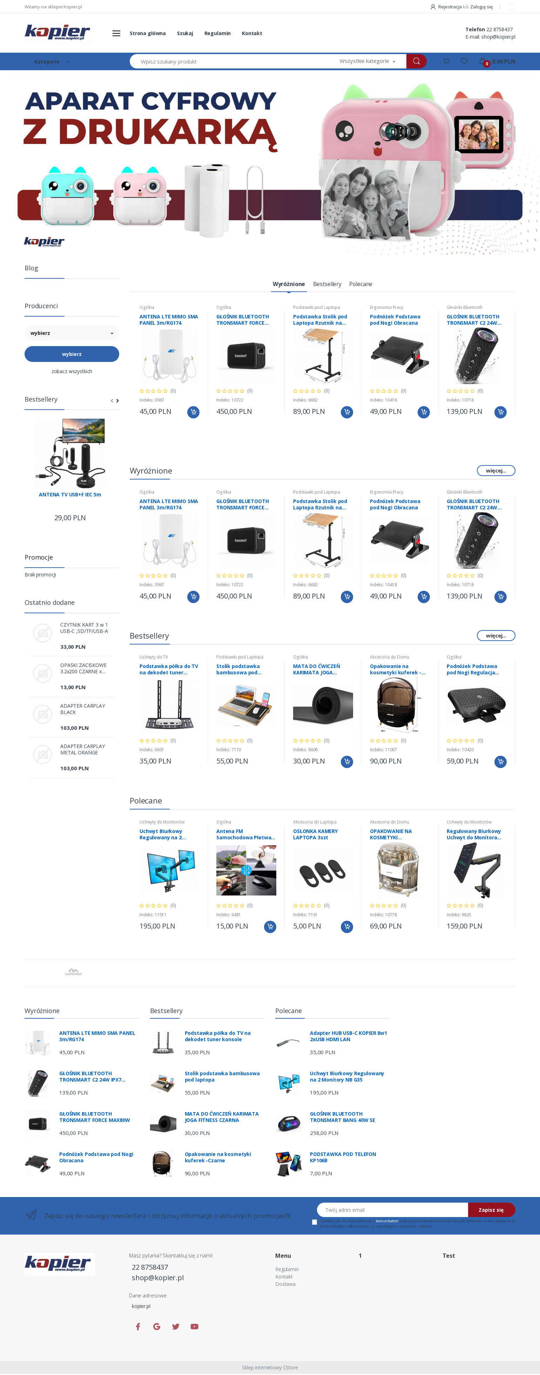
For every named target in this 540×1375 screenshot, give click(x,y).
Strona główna (148, 33)
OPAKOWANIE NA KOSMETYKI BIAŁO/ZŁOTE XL (391, 835)
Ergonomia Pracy (386, 308)
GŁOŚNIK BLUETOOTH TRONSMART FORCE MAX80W (242, 321)
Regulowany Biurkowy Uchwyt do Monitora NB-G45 (474, 835)
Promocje (39, 557)
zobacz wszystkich (72, 371)
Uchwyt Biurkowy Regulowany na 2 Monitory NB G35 (161, 835)
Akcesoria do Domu (389, 658)
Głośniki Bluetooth (464, 308)
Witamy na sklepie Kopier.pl (53, 7)
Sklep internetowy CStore (270, 1368)
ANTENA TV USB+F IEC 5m (70, 494)
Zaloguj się (481, 7)
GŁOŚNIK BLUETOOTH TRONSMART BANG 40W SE (342, 1118)
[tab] (285, 285)
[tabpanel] (270, 162)
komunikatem (387, 1221)
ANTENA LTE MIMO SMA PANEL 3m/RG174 (169, 321)
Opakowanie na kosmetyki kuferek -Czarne (395, 670)
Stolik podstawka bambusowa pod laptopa (238, 670)
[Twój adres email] (392, 1211)
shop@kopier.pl (498, 36)
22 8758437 (499, 29)
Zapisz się (491, 1211)
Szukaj (185, 33)
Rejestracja (446, 7)
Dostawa (285, 1285)
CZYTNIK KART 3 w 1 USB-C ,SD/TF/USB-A (84, 628)
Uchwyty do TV (154, 658)
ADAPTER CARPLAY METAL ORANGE (82, 749)
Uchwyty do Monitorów (162, 823)
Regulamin (217, 33)
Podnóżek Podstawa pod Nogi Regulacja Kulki (472, 670)
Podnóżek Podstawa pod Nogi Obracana (395, 321)
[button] (367, 61)
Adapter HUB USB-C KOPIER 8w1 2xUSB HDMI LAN (348, 1037)
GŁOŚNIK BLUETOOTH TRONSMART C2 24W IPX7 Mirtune (473, 321)
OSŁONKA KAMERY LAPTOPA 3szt (315, 835)
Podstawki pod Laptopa (316, 308)
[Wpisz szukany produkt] (229, 61)
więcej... (496, 471)
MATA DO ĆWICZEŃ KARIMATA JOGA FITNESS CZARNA (316, 670)
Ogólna (147, 308)
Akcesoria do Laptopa (315, 823)
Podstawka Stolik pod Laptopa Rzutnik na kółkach (320, 321)
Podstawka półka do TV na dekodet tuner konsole (169, 670)
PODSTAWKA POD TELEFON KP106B (343, 1158)
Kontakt (252, 33)
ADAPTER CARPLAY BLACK (82, 709)
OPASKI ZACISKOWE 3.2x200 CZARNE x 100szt (83, 668)
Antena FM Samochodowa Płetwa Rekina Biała (243, 835)
